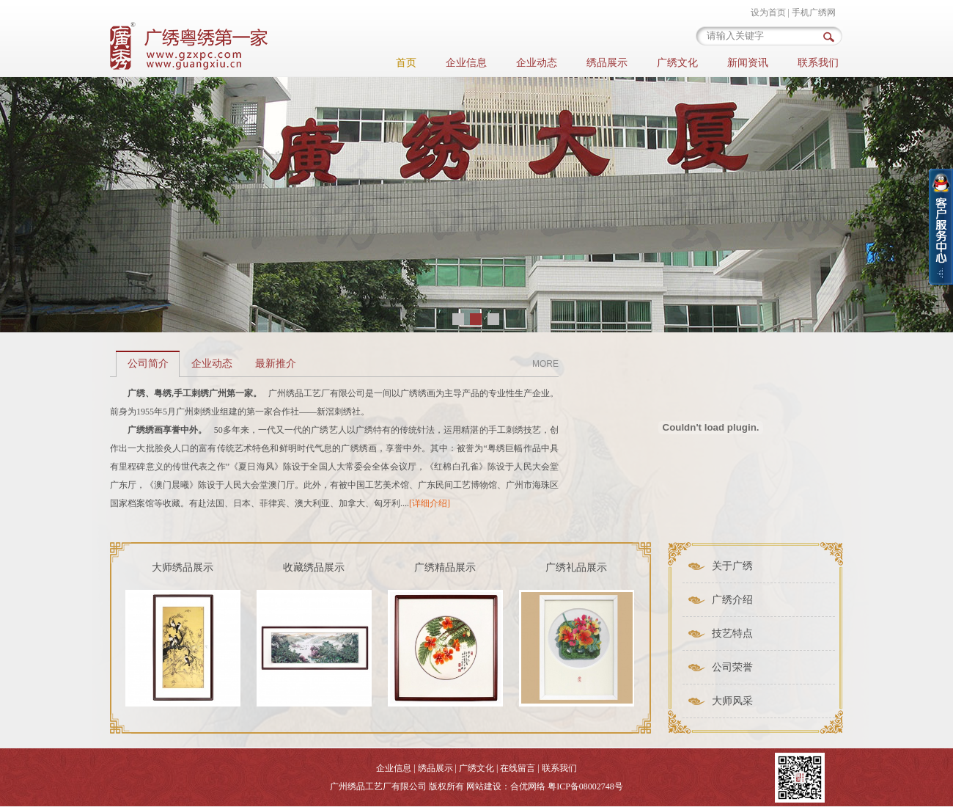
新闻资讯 (747, 62)
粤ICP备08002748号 (585, 786)
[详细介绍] (429, 503)
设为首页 (768, 12)
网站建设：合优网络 (505, 786)
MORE (545, 364)
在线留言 (517, 768)
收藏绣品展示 (314, 567)
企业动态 (536, 62)
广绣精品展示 (445, 567)
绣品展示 (607, 62)
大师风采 (732, 700)
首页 (406, 62)
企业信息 (466, 62)
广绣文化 (677, 62)
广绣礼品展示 (576, 567)
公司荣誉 (732, 667)
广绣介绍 (732, 599)
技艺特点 (732, 633)
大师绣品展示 (182, 567)
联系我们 (818, 62)
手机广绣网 (814, 12)
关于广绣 (732, 566)
